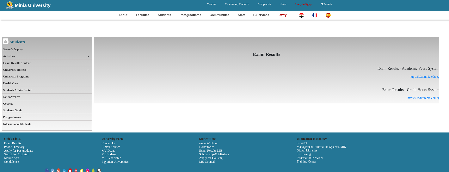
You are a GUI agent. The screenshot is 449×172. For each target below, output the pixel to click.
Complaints (264, 4)
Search (326, 4)
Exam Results (12, 143)
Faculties (142, 15)
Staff (241, 15)
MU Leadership (111, 158)
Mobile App (11, 158)
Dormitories (206, 147)
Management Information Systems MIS (321, 146)
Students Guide (12, 110)
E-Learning (304, 154)
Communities (219, 15)
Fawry (282, 15)
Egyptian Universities (115, 161)
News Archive (11, 96)
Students (164, 15)
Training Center (306, 161)
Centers (211, 4)
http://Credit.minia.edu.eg (424, 98)
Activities (9, 56)
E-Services (261, 15)
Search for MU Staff (16, 154)
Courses (8, 103)
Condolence (11, 161)
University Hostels (14, 69)
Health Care (10, 83)
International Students (17, 124)
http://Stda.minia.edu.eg (424, 76)
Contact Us (109, 143)
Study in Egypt (303, 4)
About (122, 15)
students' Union (208, 143)
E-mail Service (111, 147)
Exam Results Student (17, 62)
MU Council (207, 161)
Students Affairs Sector (17, 90)
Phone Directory (14, 147)
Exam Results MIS (211, 150)
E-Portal (302, 143)
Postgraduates (190, 15)
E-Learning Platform (237, 4)
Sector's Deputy (13, 49)
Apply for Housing (211, 158)
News (283, 4)
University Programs (16, 76)
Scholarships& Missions (214, 154)
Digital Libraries (307, 150)
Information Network (310, 157)
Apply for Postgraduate (18, 150)
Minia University (33, 5)
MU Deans (108, 150)
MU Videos (109, 154)
